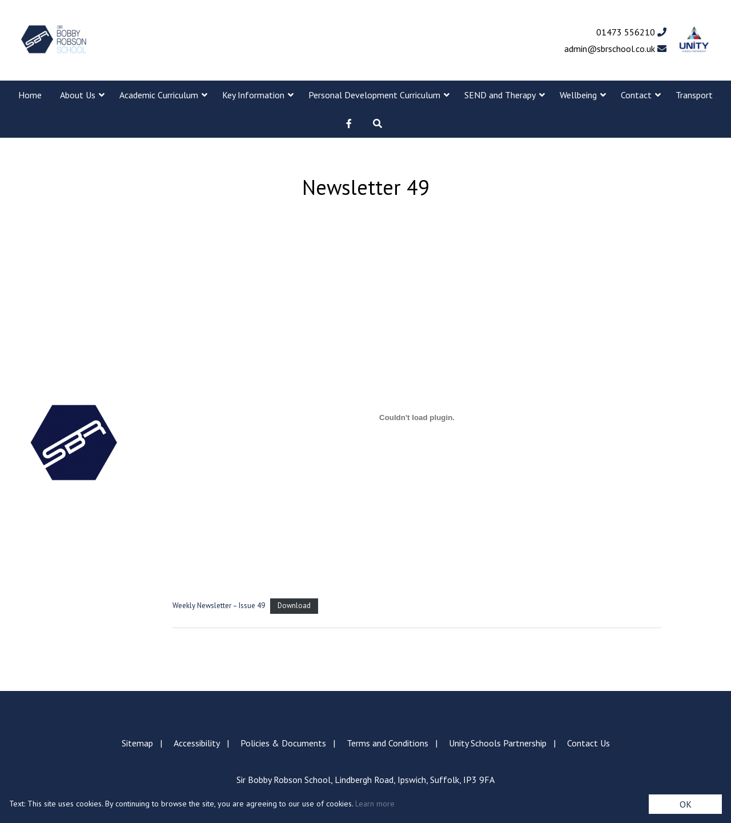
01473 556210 (631, 32)
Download (294, 605)
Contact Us (588, 743)
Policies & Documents (283, 743)
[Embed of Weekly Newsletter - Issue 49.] (417, 417)
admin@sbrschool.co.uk (615, 48)
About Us (77, 95)
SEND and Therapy (500, 95)
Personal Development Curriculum (374, 95)
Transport (694, 95)
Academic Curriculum (158, 95)
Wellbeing (578, 95)
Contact (636, 95)
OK (686, 804)
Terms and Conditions (387, 743)
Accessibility (197, 743)
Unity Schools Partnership (498, 743)
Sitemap (137, 743)
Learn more (375, 803)
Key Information (253, 95)
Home (30, 95)
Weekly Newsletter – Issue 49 (218, 605)
